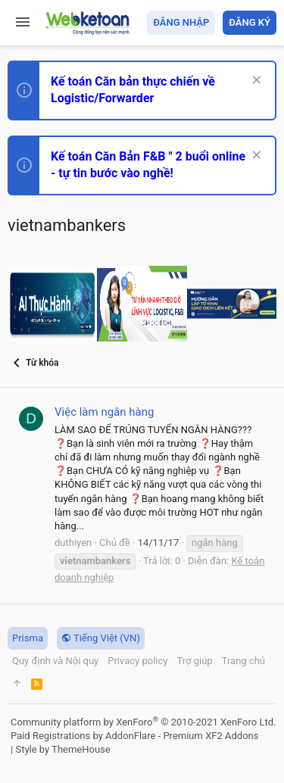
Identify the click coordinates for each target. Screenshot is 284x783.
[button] (23, 23)
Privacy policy (137, 660)
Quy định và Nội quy (55, 660)
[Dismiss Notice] (255, 81)
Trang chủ (243, 660)
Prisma (27, 638)
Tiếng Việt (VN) (100, 638)
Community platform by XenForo (143, 722)
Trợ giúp (194, 660)
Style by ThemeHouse (62, 749)
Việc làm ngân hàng (104, 412)
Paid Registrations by (134, 735)
